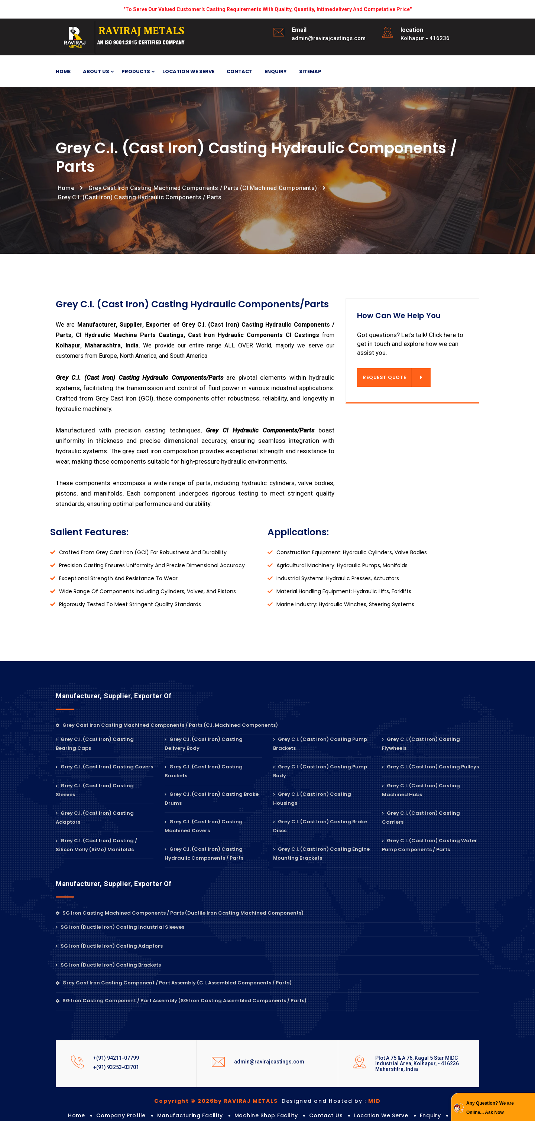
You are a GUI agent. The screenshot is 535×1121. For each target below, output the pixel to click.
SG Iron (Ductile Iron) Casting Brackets (108, 964)
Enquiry (276, 71)
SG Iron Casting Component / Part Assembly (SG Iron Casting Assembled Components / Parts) (181, 1000)
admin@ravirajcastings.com (329, 38)
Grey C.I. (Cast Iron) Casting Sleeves (95, 790)
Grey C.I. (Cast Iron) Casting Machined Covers (204, 826)
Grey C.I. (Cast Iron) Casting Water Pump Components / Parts (429, 845)
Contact (239, 71)
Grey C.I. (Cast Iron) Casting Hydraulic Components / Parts (204, 854)
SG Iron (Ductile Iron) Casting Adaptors (109, 946)
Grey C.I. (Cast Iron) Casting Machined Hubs (421, 790)
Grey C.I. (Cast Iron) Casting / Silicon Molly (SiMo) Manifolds (96, 845)
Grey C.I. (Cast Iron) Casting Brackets (204, 771)
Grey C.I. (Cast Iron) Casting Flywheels (421, 744)
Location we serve (188, 71)
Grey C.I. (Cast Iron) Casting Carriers (421, 818)
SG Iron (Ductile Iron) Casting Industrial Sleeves (120, 927)
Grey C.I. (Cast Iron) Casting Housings (312, 799)
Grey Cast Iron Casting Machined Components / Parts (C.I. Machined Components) (167, 725)
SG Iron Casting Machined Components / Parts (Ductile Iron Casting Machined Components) (180, 912)
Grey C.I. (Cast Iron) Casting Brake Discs (320, 826)
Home (63, 71)
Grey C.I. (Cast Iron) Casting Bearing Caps (95, 744)
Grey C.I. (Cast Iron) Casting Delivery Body (204, 744)
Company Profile (121, 1115)
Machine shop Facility (266, 1115)
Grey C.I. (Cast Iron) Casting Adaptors (95, 818)
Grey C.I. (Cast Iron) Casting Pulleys (430, 766)
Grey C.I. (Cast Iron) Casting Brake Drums (212, 799)
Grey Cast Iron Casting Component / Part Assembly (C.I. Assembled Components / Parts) (174, 982)
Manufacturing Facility (190, 1115)
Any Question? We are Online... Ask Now (490, 1108)
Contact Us (326, 1115)
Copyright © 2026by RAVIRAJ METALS (216, 1101)
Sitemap (310, 71)
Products (135, 71)
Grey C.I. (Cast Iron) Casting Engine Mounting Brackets (321, 854)
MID (374, 1101)
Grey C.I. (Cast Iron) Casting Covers (104, 766)
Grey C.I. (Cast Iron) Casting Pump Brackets (320, 744)
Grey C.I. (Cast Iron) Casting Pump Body (320, 771)
